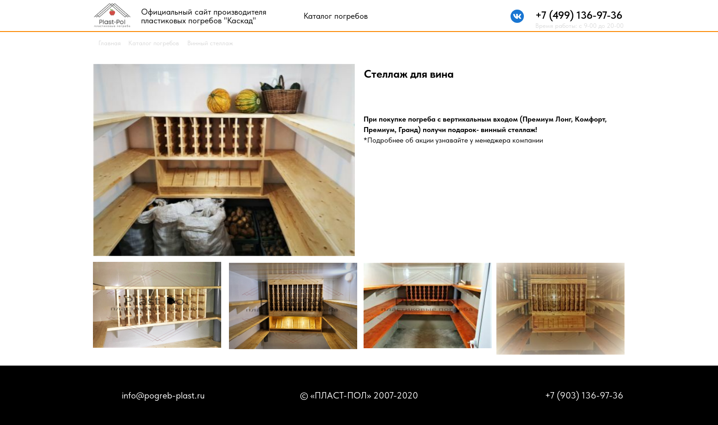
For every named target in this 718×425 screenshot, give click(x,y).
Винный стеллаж (210, 43)
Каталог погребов (336, 16)
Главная (109, 43)
